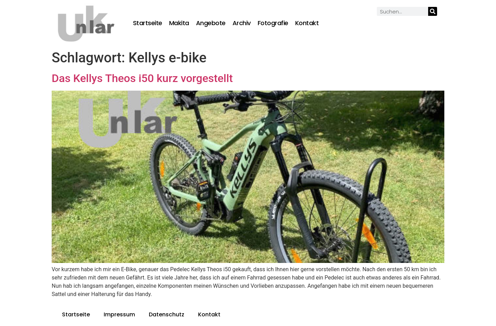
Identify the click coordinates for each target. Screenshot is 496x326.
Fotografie (273, 23)
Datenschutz (166, 314)
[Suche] (432, 11)
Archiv (241, 23)
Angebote (211, 23)
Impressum (119, 314)
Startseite (147, 23)
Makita (179, 23)
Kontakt (307, 23)
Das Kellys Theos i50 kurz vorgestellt (142, 78)
